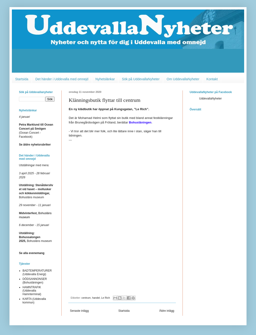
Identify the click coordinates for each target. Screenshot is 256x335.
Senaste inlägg (79, 310)
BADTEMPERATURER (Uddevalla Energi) (37, 272)
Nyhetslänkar (105, 79)
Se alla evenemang (31, 253)
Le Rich (105, 297)
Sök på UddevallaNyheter (141, 79)
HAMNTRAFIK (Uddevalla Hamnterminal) (32, 291)
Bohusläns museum (35, 237)
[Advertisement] (128, 62)
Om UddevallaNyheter (183, 79)
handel (96, 297)
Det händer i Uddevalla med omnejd (61, 79)
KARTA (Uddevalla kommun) (34, 300)
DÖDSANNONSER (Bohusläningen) (35, 280)
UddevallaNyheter (210, 98)
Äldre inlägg (166, 310)
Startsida (21, 79)
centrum (86, 297)
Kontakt (212, 79)
